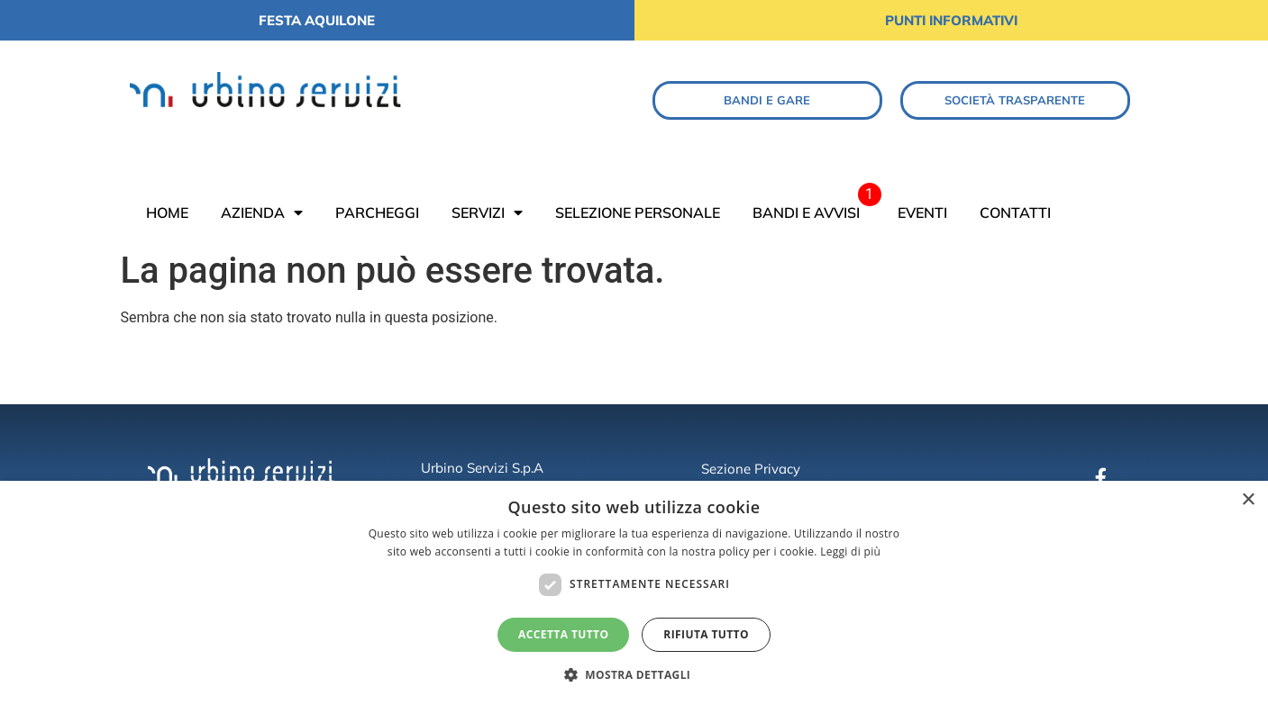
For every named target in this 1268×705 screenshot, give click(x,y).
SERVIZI (487, 212)
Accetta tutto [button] (563, 634)
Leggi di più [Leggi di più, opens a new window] (850, 551)
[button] (634, 674)
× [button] (1247, 500)
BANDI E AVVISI (806, 212)
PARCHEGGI (377, 212)
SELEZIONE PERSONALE (637, 212)
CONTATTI (1015, 212)
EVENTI (922, 212)
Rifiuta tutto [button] (706, 634)
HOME (167, 212)
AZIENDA (262, 212)
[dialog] (634, 593)
